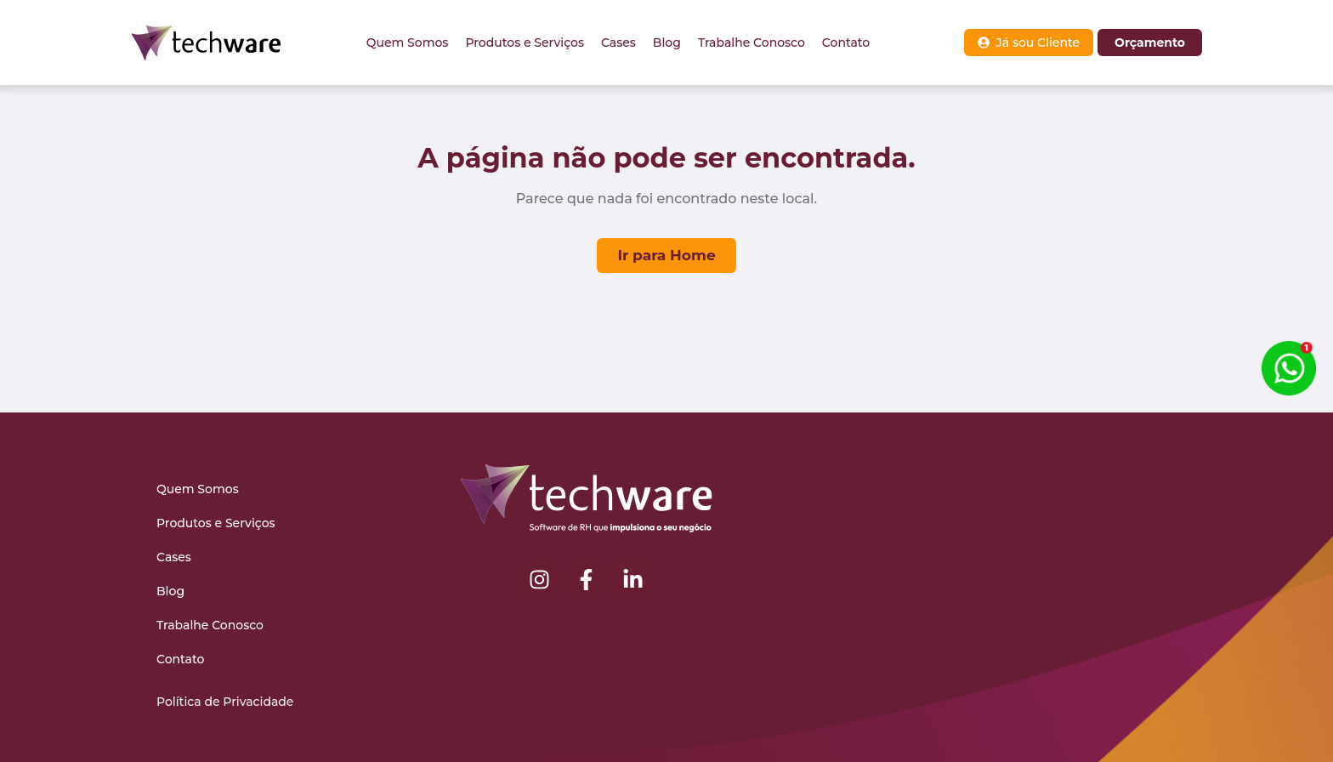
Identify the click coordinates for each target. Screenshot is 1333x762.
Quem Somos (407, 42)
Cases (618, 42)
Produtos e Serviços (524, 42)
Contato (846, 42)
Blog (667, 42)
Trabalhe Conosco (751, 42)
